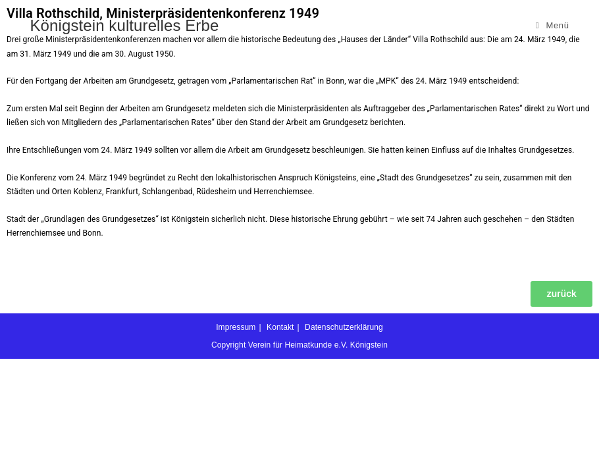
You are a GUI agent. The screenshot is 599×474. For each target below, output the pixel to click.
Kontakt (280, 442)
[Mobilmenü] (552, 25)
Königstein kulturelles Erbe (124, 25)
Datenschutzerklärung (344, 442)
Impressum (235, 442)
